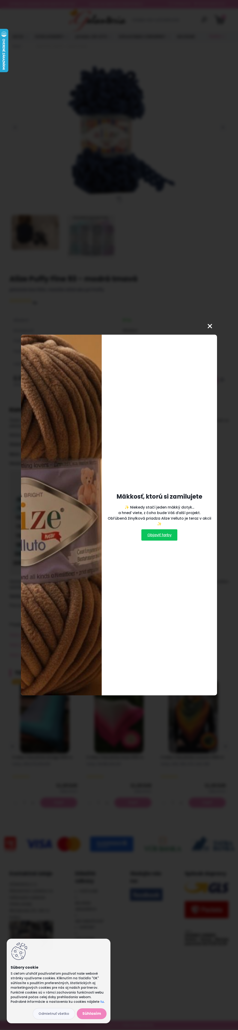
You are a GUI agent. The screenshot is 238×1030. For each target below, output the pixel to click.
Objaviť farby (159, 535)
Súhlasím (91, 1013)
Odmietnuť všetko (54, 1013)
